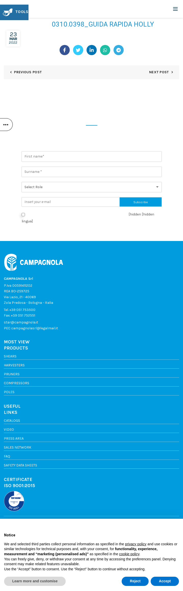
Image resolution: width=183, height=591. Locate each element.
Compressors (16, 383)
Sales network (17, 447)
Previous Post (28, 72)
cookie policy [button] (129, 554)
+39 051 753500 (22, 310)
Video (9, 429)
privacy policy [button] (135, 544)
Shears (10, 356)
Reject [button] (135, 581)
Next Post (159, 72)
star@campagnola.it (21, 322)
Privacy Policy (112, 214)
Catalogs (12, 420)
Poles (9, 392)
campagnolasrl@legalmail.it (34, 328)
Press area (14, 438)
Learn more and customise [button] (35, 581)
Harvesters (14, 365)
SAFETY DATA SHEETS (20, 465)
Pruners (12, 374)
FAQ (7, 456)
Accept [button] (165, 581)
